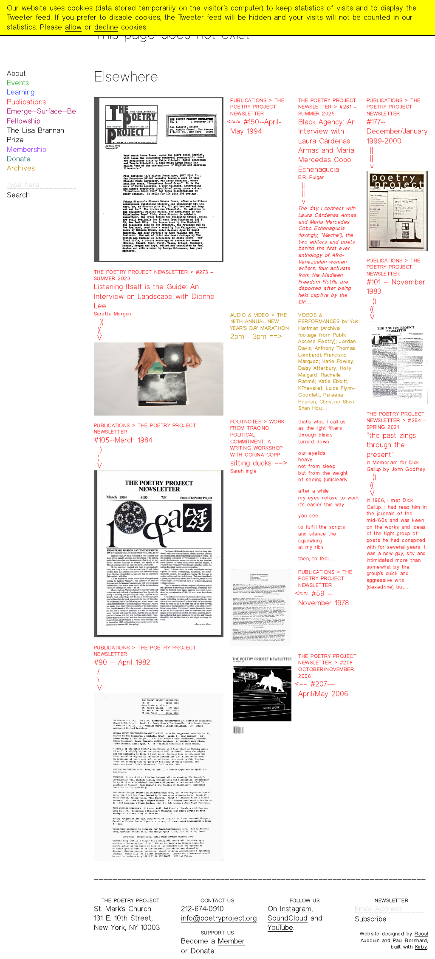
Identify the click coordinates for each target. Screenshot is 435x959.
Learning (20, 92)
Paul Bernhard (410, 940)
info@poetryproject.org (219, 918)
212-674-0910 (202, 908)
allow (73, 27)
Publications (26, 101)
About (16, 73)
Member (231, 940)
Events (18, 82)
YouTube (280, 927)
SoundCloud (288, 918)
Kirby (421, 947)
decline (106, 27)
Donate (19, 158)
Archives (21, 168)
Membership (26, 149)
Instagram (295, 908)
